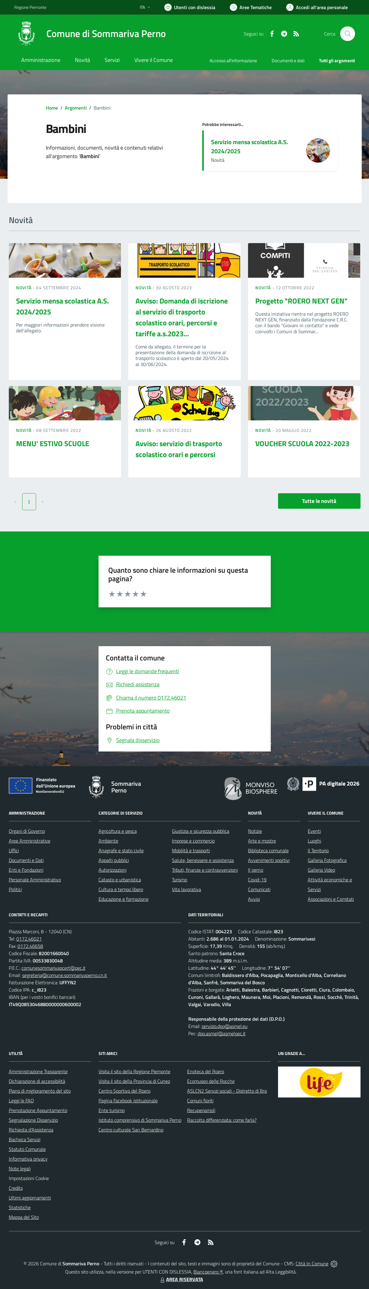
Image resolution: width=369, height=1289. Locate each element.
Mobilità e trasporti (191, 850)
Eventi (314, 831)
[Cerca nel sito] (347, 33)
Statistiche (20, 1207)
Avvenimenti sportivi (269, 860)
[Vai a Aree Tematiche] (251, 7)
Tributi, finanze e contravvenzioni (205, 869)
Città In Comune (312, 1263)
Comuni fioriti (200, 1100)
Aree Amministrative (29, 840)
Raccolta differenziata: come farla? (222, 1120)
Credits (16, 1188)
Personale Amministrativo (35, 879)
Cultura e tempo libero (121, 889)
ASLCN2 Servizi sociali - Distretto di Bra (227, 1090)
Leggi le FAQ (21, 1100)
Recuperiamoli (201, 1110)
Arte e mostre (262, 840)
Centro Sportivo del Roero (124, 1090)
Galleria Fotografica (327, 860)
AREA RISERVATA (181, 1279)
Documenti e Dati (26, 860)
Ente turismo (112, 1110)
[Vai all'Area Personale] (317, 7)
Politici (15, 889)
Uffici (14, 850)
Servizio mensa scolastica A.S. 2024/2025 (249, 146)
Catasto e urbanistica (120, 879)
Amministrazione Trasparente (38, 1071)
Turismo (179, 879)
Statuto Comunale (27, 1149)
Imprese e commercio (193, 840)
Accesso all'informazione (233, 60)
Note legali (20, 1168)
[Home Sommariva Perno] (90, 33)
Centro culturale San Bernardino (131, 1129)
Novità (24, 287)
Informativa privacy (28, 1158)
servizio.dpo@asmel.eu (224, 1026)
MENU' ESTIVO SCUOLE (52, 443)
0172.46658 (30, 946)
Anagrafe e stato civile (121, 850)
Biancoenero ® (208, 1271)
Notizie (255, 831)
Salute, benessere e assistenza (203, 860)
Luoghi (314, 840)
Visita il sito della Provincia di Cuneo (134, 1081)
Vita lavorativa (186, 889)
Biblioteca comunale (268, 850)
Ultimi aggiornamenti (30, 1197)
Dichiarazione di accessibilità (37, 1081)
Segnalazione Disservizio (33, 1120)
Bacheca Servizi (24, 1139)
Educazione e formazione (124, 899)
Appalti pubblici (114, 860)
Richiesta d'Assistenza (31, 1129)
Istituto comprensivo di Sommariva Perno (140, 1120)
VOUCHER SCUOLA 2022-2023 (302, 443)
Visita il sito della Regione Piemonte (134, 1071)
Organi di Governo (27, 831)
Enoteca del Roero (205, 1071)
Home (52, 107)
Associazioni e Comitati (331, 899)
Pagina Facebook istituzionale (128, 1100)
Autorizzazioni (112, 869)
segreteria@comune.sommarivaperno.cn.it (64, 975)
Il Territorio (318, 850)
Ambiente (108, 840)
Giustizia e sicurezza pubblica (200, 831)
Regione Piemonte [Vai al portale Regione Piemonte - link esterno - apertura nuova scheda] (30, 7)
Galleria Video (321, 869)
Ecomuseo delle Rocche (211, 1081)
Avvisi (254, 899)
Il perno (255, 869)
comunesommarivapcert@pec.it (54, 968)
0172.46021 (29, 938)
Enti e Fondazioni (26, 869)
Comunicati (259, 889)
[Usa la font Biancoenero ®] (190, 7)
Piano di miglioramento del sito (40, 1090)
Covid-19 (257, 879)
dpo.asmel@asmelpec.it (222, 1033)
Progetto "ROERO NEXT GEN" (301, 300)
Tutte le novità (319, 501)
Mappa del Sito (24, 1217)
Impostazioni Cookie (29, 1178)
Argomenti (76, 107)
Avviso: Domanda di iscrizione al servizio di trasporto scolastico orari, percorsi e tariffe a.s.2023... (182, 317)
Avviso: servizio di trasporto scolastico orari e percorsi (179, 449)
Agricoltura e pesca (118, 831)
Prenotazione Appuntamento (38, 1110)
